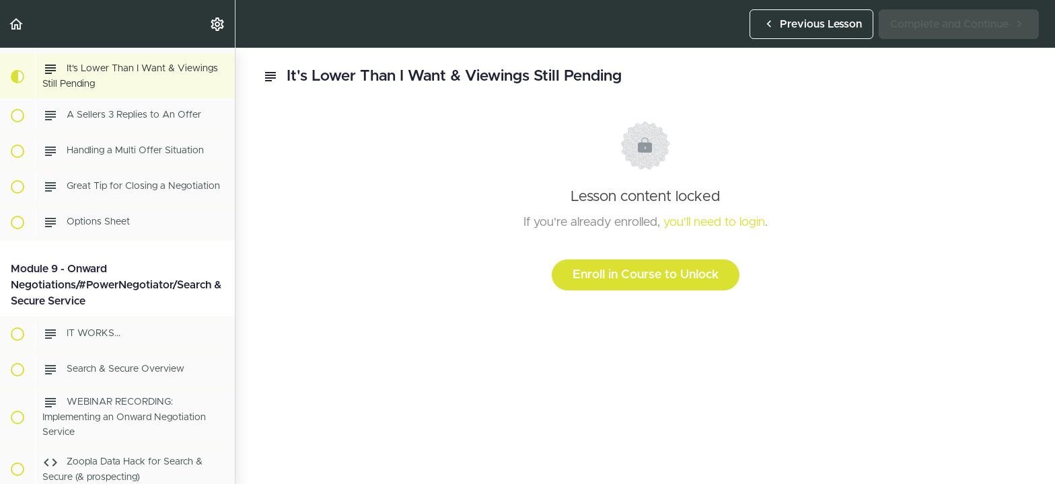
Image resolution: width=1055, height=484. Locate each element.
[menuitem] (218, 24)
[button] (17, 24)
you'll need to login (714, 222)
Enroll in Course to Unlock (646, 275)
